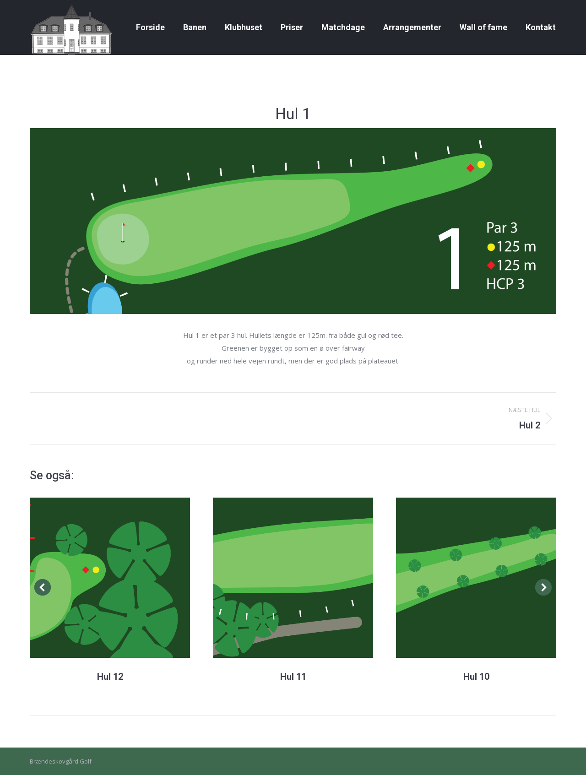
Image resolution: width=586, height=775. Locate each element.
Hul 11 (293, 676)
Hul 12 (110, 676)
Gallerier (62, 8)
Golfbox (545, 8)
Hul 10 (476, 676)
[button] (42, 587)
